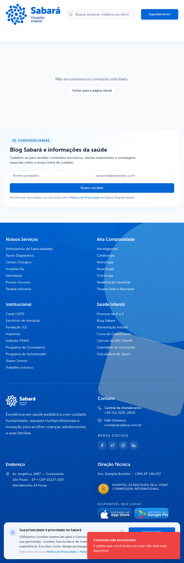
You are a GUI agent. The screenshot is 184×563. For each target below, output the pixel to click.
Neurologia (105, 269)
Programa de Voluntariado (26, 354)
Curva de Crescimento (114, 334)
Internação (14, 276)
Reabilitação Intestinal (113, 282)
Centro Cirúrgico (19, 262)
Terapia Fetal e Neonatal (115, 289)
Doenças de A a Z (110, 314)
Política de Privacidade (85, 197)
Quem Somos (16, 361)
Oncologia (105, 276)
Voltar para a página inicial (92, 90)
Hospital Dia (15, 269)
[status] (133, 545)
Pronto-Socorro (18, 282)
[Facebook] (102, 445)
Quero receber (92, 188)
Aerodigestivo (107, 249)
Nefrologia (105, 262)
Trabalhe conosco (19, 367)
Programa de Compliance (25, 347)
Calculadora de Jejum (114, 354)
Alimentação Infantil (112, 327)
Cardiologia (105, 256)
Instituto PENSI (17, 341)
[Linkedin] (133, 445)
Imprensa (13, 334)
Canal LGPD (15, 314)
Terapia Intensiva (18, 289)
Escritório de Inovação (23, 321)
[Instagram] (123, 445)
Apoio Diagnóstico (20, 256)
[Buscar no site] (100, 14)
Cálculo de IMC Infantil (114, 341)
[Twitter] (112, 445)
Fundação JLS (16, 327)
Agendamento (160, 14)
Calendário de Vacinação (116, 347)
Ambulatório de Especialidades (29, 249)
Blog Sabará (106, 321)
